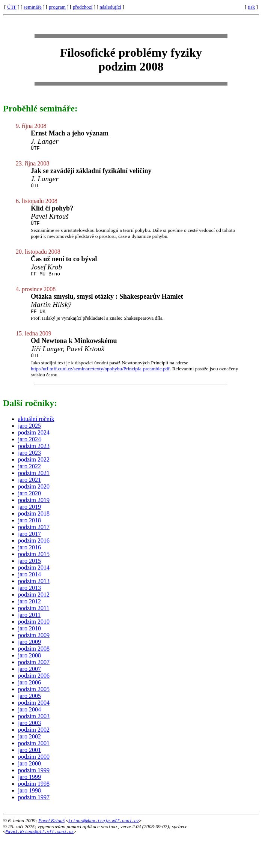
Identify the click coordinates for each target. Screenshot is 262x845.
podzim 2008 (34, 655)
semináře (33, 7)
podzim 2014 (34, 574)
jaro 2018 (29, 527)
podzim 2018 (34, 520)
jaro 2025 (29, 432)
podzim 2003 (34, 723)
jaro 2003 (29, 729)
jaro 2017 (29, 540)
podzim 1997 (34, 804)
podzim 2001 (34, 750)
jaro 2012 (29, 608)
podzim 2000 (34, 763)
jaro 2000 (29, 770)
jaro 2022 (29, 473)
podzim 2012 (34, 601)
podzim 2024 (34, 439)
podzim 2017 (34, 534)
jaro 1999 (29, 783)
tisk (251, 7)
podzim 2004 (34, 709)
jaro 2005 (29, 702)
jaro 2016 (29, 554)
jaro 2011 (29, 621)
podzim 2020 (34, 493)
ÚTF (12, 7)
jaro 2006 (29, 689)
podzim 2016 (34, 547)
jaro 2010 (29, 635)
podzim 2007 (34, 669)
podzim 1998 (34, 790)
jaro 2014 (29, 581)
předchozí (83, 7)
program (57, 7)
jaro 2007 (29, 675)
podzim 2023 (34, 453)
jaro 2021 (29, 486)
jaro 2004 (29, 716)
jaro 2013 (29, 594)
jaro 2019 (29, 513)
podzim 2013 (34, 588)
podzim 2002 (34, 736)
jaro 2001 (29, 756)
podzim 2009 (34, 642)
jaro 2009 (29, 648)
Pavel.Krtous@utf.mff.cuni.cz (40, 839)
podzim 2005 (34, 696)
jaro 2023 (29, 459)
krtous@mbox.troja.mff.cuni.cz (103, 827)
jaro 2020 (29, 500)
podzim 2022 (34, 466)
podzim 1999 (34, 777)
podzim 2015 (34, 561)
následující (110, 7)
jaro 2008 (29, 662)
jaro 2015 (29, 567)
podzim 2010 (34, 628)
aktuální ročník (36, 425)
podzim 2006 (34, 682)
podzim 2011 (33, 615)
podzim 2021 (34, 480)
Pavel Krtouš (51, 827)
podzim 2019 (34, 507)
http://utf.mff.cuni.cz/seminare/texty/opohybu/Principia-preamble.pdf (100, 375)
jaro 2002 (29, 743)
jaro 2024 (29, 446)
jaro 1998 (29, 797)
